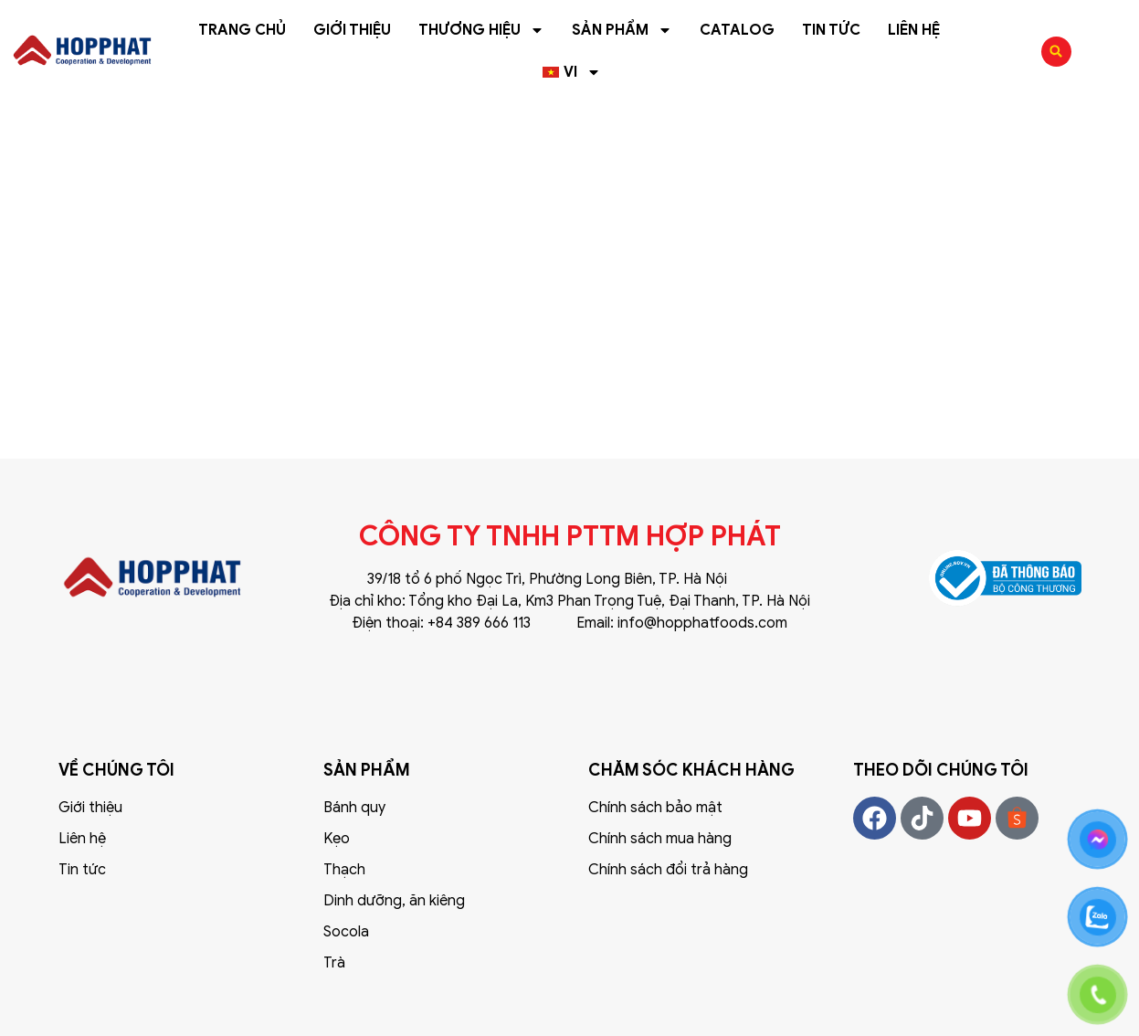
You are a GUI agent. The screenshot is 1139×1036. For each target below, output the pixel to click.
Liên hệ (914, 30)
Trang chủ (242, 30)
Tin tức (831, 30)
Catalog (737, 30)
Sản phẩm (622, 30)
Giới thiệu (352, 30)
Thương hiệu (481, 30)
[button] (1056, 52)
